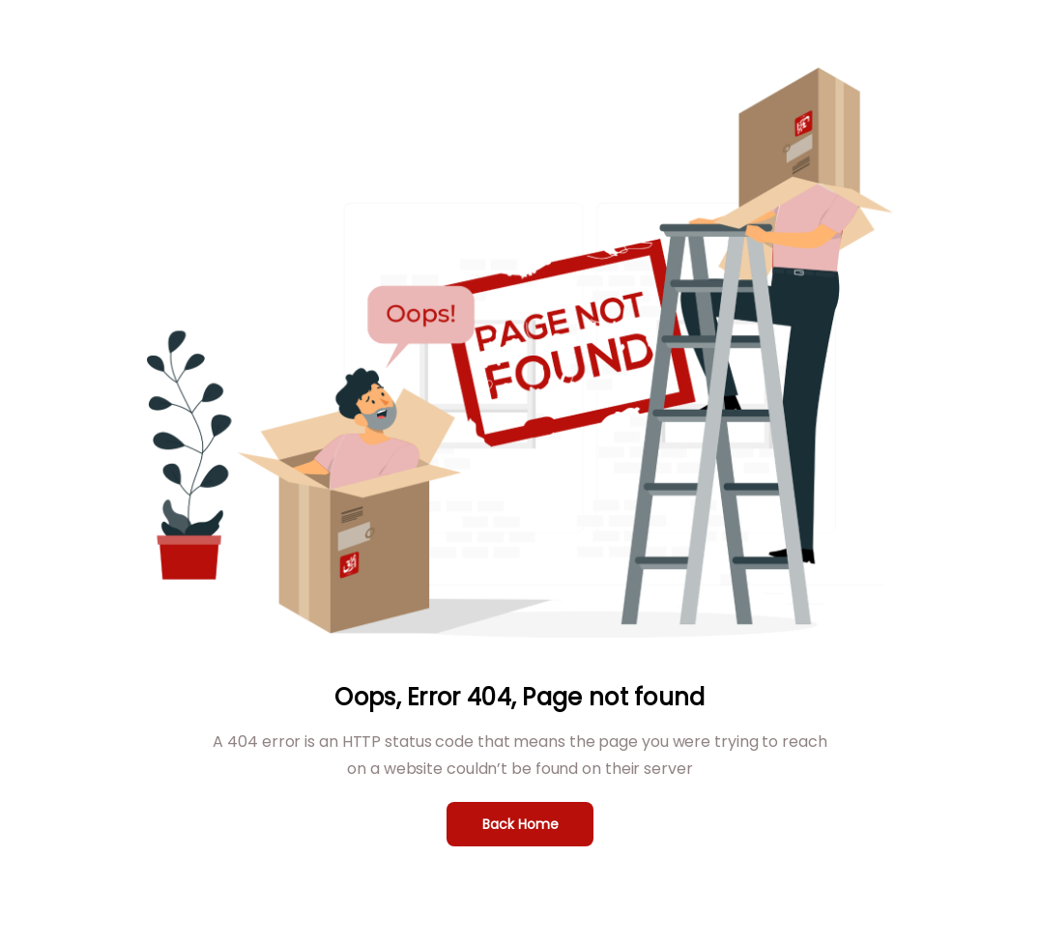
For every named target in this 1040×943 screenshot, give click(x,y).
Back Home (520, 824)
